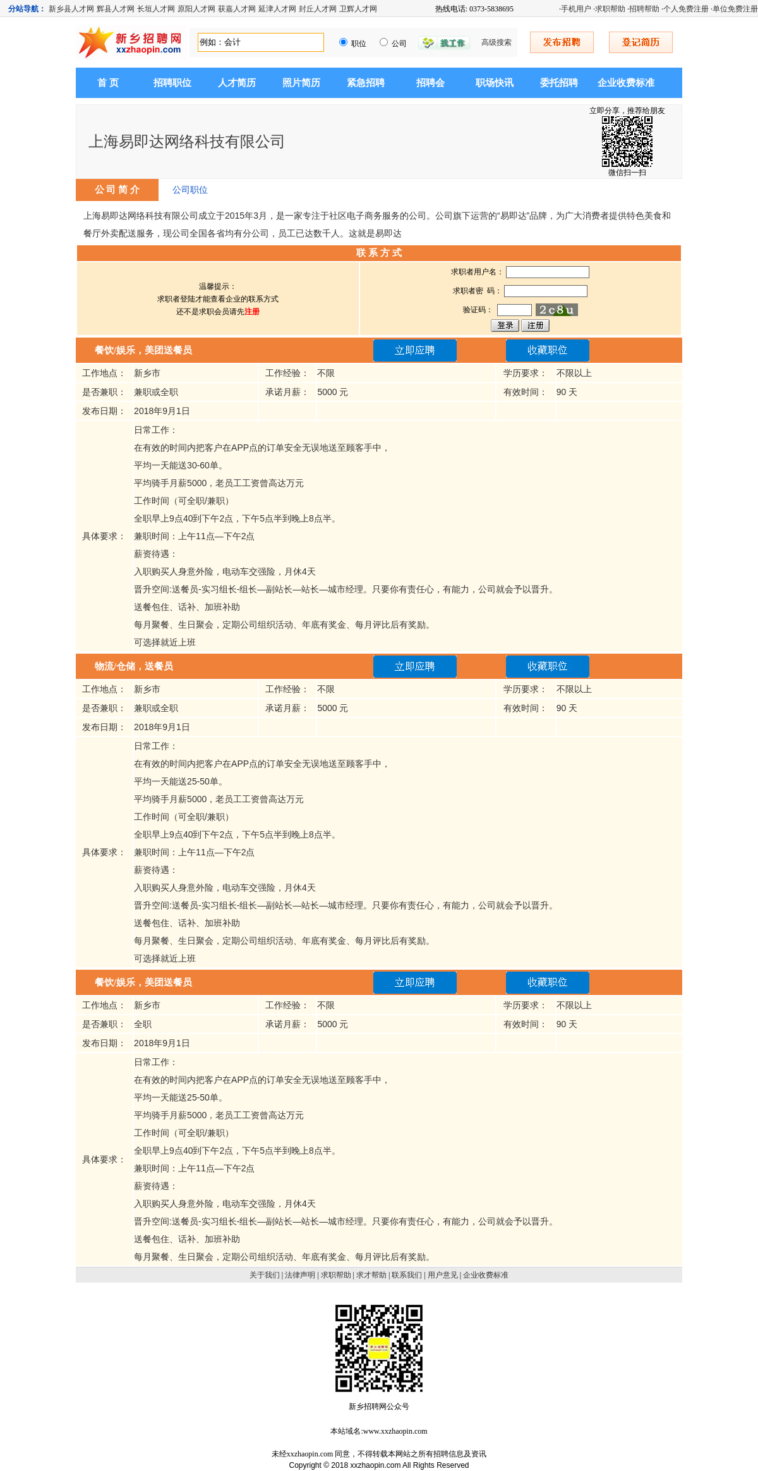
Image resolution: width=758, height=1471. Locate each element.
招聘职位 (172, 83)
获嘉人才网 (237, 8)
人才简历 (237, 83)
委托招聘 (559, 83)
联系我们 (407, 1275)
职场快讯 (495, 83)
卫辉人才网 (358, 8)
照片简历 (301, 83)
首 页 (108, 83)
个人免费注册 (686, 8)
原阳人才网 (196, 8)
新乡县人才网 (71, 8)
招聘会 (430, 83)
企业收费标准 (626, 83)
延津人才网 (277, 8)
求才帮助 (371, 1275)
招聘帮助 (644, 8)
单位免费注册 (735, 8)
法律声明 (300, 1275)
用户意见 (443, 1275)
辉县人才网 (116, 8)
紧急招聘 (366, 83)
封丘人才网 (318, 8)
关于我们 (265, 1275)
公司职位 (190, 190)
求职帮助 (610, 8)
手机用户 (576, 8)
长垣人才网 (156, 8)
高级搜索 (496, 42)
